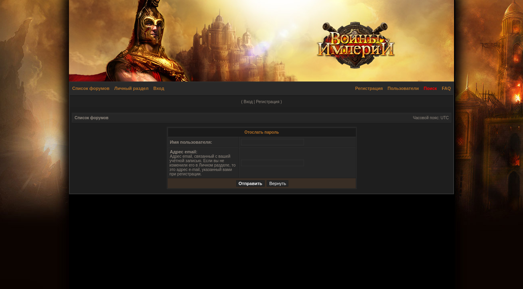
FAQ (446, 88)
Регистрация (369, 88)
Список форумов (90, 88)
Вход (158, 88)
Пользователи (403, 88)
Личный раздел (131, 88)
